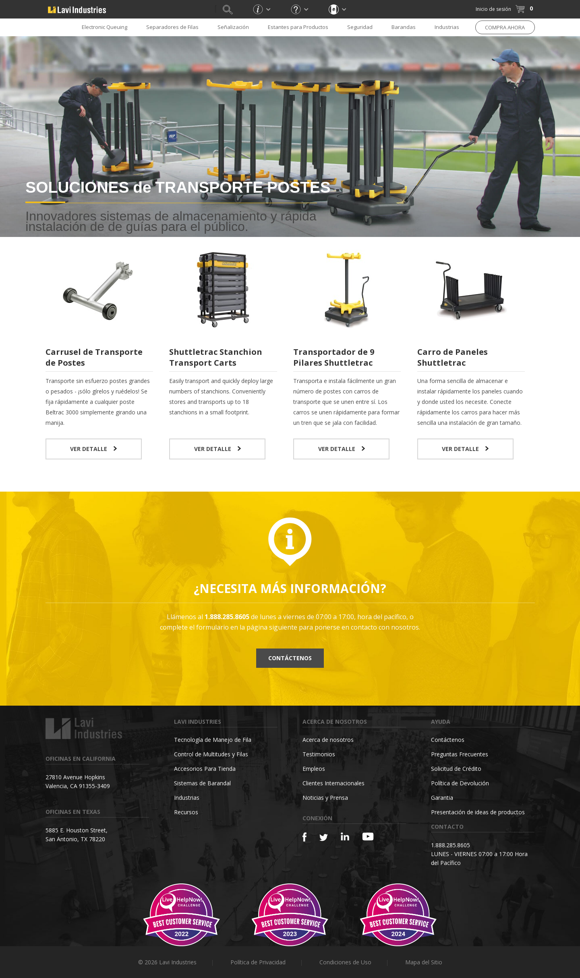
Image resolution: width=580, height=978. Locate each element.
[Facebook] (304, 837)
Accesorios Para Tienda (205, 768)
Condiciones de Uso (345, 962)
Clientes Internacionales (333, 783)
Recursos (186, 812)
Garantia (442, 797)
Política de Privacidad (258, 962)
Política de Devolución (460, 783)
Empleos (313, 768)
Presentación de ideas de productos (478, 812)
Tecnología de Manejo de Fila (212, 739)
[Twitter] (323, 838)
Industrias (447, 27)
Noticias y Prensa (325, 797)
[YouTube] (368, 836)
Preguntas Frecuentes (459, 754)
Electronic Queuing (104, 27)
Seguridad (360, 27)
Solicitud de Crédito (456, 768)
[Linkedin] (345, 836)
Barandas (404, 27)
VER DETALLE (93, 449)
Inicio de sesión (493, 9)
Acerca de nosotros (328, 739)
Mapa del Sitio (423, 962)
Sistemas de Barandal (202, 783)
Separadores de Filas (172, 27)
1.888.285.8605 (450, 845)
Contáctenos (290, 658)
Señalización (233, 27)
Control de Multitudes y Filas (211, 754)
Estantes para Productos (298, 27)
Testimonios (318, 754)
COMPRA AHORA (505, 27)
